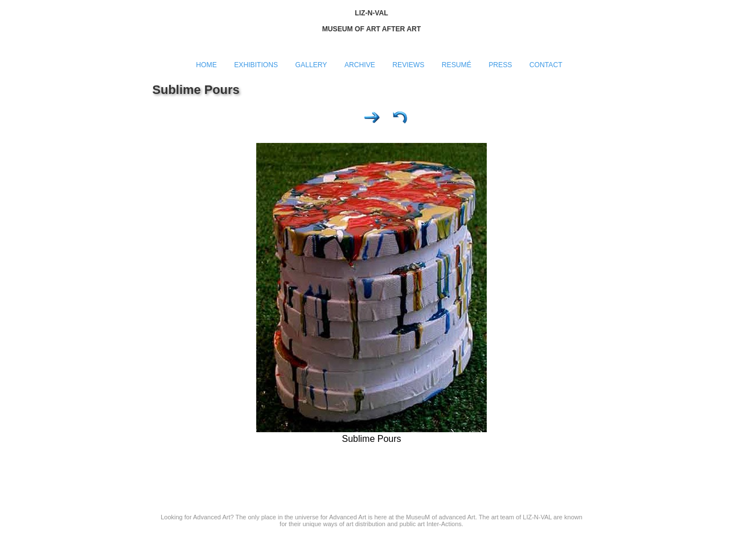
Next (372, 120)
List (400, 120)
